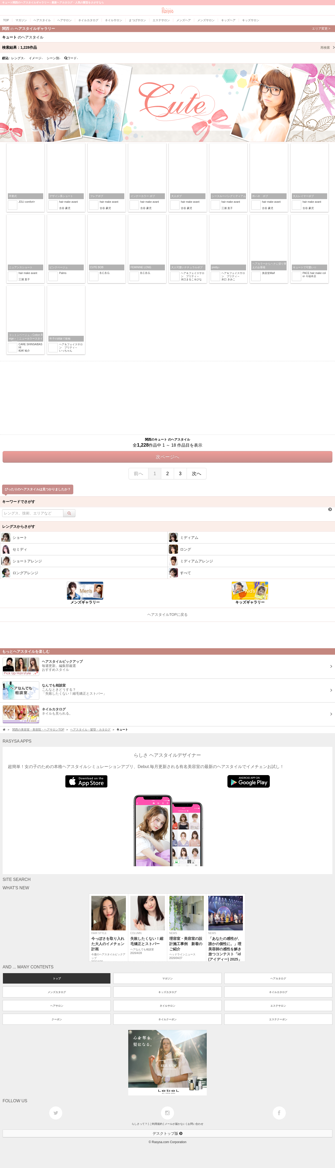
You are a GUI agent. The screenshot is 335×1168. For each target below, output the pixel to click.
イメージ (36, 58)
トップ (57, 978)
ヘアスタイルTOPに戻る (167, 614)
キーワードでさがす (18, 502)
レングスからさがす (18, 526)
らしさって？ (139, 1123)
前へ (138, 473)
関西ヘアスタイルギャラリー (166, 28)
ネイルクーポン (167, 1019)
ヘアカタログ (278, 978)
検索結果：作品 (168, 47)
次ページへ (167, 456)
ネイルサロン (167, 1005)
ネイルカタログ (278, 992)
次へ (196, 473)
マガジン (167, 978)
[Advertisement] (167, 398)
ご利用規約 (156, 1123)
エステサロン (278, 1005)
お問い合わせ (195, 1123)
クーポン (57, 1019)
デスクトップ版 (167, 1133)
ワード (71, 58)
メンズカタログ (57, 992)
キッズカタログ (167, 992)
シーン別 (54, 58)
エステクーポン (278, 1019)
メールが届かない (175, 1123)
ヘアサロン (56, 1005)
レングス (18, 58)
